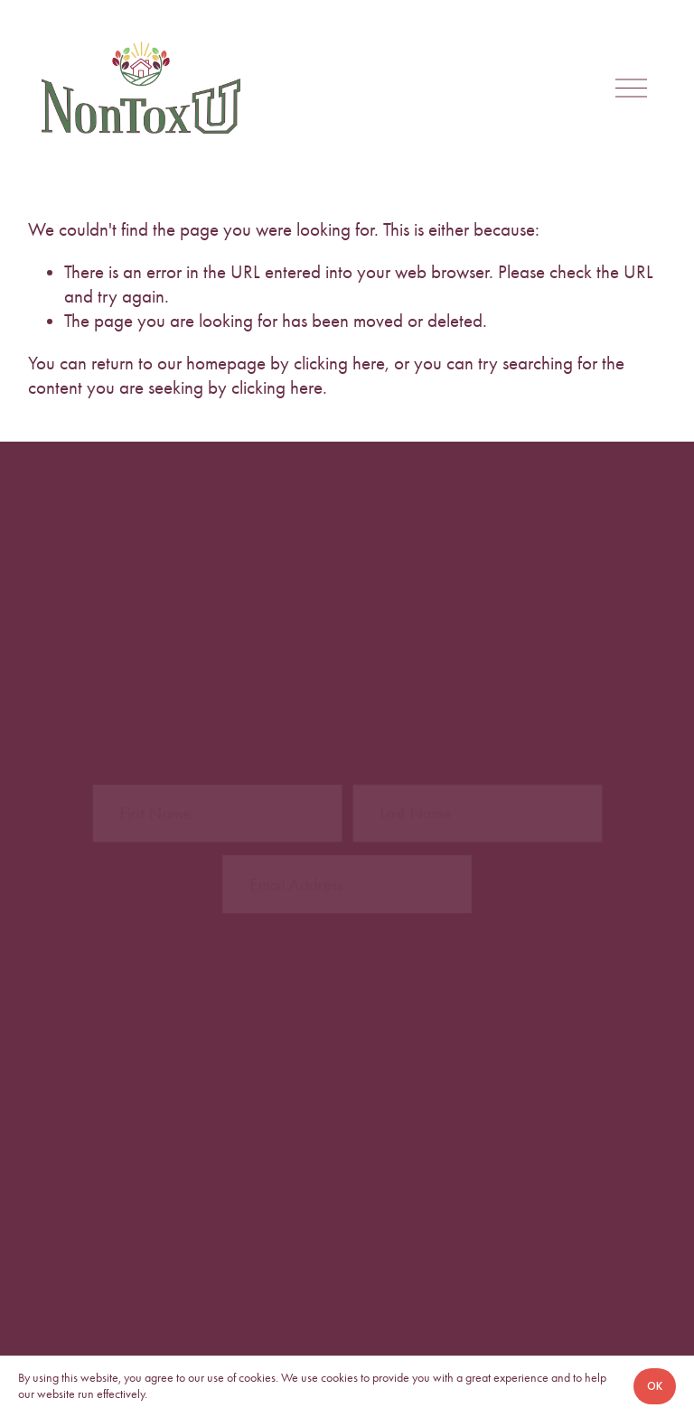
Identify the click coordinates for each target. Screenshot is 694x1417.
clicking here (339, 363)
